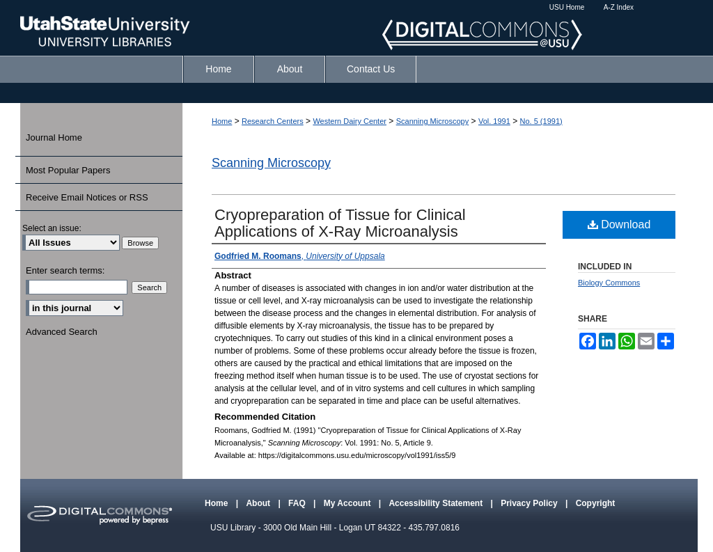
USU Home (567, 7)
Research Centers (273, 121)
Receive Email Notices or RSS (87, 197)
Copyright (596, 503)
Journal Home (54, 137)
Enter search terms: (65, 270)
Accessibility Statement (437, 503)
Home (222, 121)
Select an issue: (51, 228)
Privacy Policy (530, 503)
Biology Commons (609, 282)
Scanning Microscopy (432, 121)
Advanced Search (61, 331)
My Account (348, 503)
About (259, 503)
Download (619, 224)
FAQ (298, 503)
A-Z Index (619, 7)
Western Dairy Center (349, 121)
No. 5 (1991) (541, 121)
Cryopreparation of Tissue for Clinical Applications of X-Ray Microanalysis (340, 223)
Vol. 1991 (494, 121)
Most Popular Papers (68, 170)
